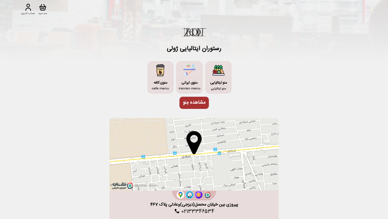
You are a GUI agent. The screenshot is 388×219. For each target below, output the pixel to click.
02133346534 (194, 211)
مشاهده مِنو (194, 103)
